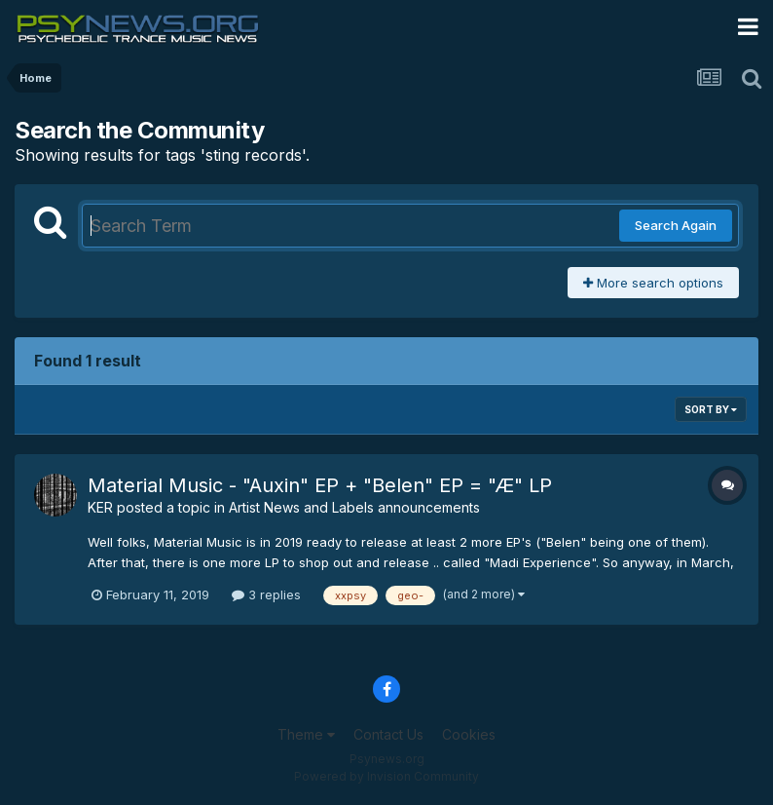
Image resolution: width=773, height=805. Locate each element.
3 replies (266, 594)
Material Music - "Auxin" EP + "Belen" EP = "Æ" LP (320, 485)
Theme (306, 734)
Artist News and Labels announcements (354, 507)
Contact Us (388, 734)
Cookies (469, 734)
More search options (653, 282)
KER (100, 507)
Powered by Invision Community (386, 776)
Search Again (676, 225)
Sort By (710, 409)
